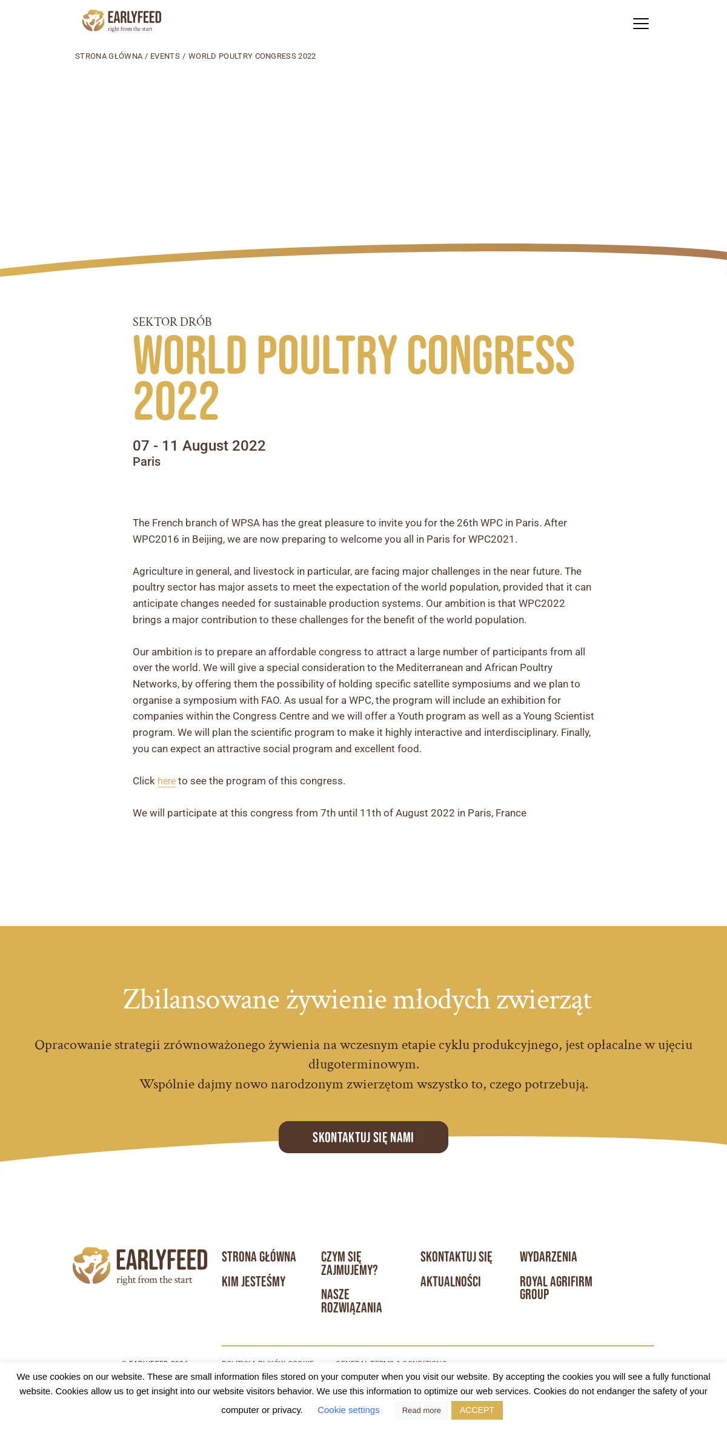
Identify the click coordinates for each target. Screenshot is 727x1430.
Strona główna (108, 56)
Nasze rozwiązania (352, 1301)
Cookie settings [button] (348, 1410)
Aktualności (450, 1281)
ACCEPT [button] (477, 1410)
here (168, 781)
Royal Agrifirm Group (557, 1288)
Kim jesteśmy (254, 1281)
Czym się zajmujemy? (350, 1263)
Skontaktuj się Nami (363, 1137)
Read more (421, 1410)
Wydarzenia (549, 1256)
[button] (640, 23)
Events (165, 56)
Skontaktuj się (456, 1256)
